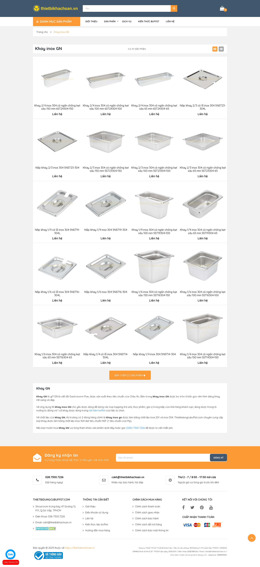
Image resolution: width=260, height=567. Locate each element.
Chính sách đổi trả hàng (148, 523)
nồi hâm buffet (97, 409)
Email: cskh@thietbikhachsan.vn (53, 521)
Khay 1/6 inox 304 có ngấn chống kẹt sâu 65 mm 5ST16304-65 (57, 355)
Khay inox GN (61, 31)
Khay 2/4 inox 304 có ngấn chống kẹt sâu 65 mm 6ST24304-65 (154, 107)
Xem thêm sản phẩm (130, 374)
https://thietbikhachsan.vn (80, 547)
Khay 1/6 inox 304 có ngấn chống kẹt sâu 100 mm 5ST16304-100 (203, 293)
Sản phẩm (110, 21)
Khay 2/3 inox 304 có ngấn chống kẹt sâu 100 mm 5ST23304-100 (154, 169)
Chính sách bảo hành (147, 517)
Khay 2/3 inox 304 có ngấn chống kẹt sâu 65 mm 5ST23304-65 (203, 169)
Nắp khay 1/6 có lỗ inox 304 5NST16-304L (57, 293)
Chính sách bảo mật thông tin (151, 529)
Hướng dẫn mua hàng (97, 529)
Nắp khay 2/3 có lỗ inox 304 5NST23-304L (203, 107)
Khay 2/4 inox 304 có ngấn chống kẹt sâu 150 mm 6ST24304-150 (57, 107)
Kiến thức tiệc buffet (96, 523)
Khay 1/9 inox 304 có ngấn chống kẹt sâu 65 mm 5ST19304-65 (203, 231)
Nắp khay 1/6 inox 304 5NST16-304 (105, 291)
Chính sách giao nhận (147, 511)
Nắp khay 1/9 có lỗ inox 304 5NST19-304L (57, 231)
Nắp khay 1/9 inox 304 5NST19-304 (105, 229)
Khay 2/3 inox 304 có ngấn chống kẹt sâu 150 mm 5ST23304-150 (106, 169)
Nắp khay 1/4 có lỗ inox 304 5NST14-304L (105, 355)
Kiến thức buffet (148, 21)
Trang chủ (42, 31)
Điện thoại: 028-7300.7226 (50, 515)
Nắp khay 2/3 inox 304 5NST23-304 (57, 167)
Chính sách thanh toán (147, 505)
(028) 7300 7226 (135, 427)
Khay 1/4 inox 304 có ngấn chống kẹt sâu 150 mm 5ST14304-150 (203, 355)
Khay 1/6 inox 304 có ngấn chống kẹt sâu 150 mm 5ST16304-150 (154, 293)
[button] (174, 8)
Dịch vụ (126, 21)
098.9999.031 (10, 562)
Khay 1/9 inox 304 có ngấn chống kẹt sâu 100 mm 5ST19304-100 (154, 231)
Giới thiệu (91, 21)
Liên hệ (170, 21)
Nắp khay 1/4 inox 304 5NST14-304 (154, 353)
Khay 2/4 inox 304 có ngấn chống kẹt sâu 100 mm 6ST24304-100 (106, 107)
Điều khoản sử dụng (96, 511)
